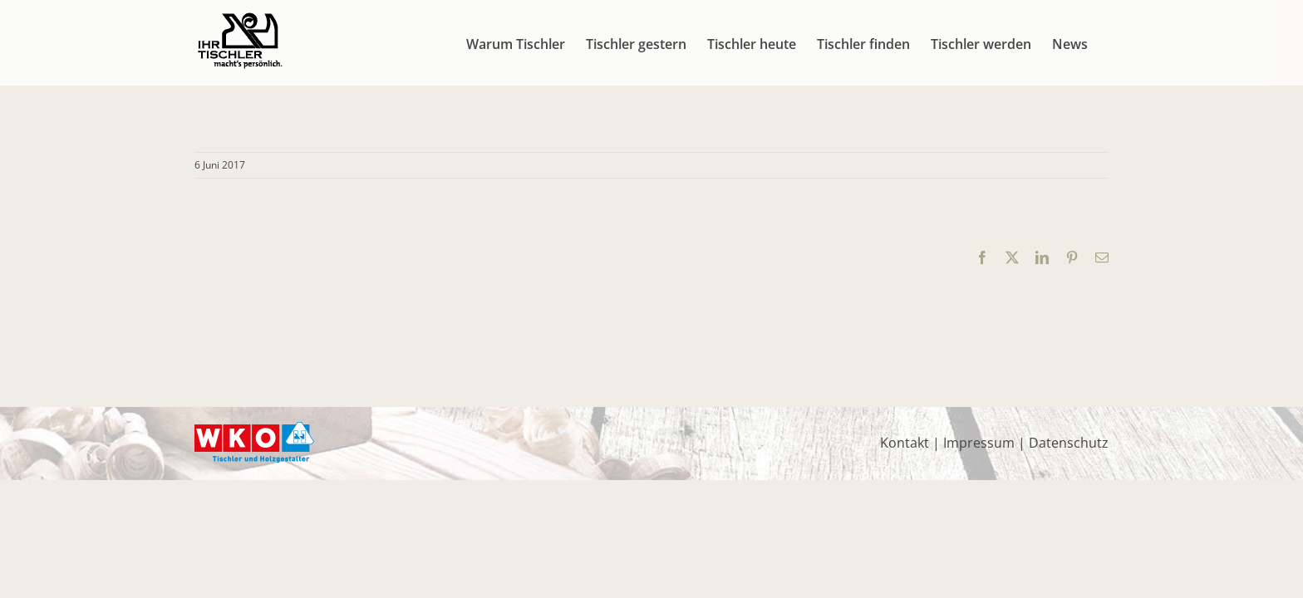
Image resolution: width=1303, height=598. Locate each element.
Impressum (979, 443)
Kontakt (904, 443)
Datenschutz (1069, 443)
